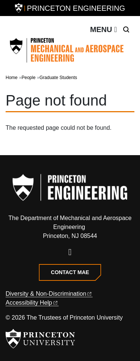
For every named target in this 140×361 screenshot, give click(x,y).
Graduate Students (58, 77)
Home (12, 77)
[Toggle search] (126, 29)
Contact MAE (70, 272)
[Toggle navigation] (103, 29)
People (28, 77)
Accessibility (32, 302)
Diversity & (49, 294)
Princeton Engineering (76, 8)
